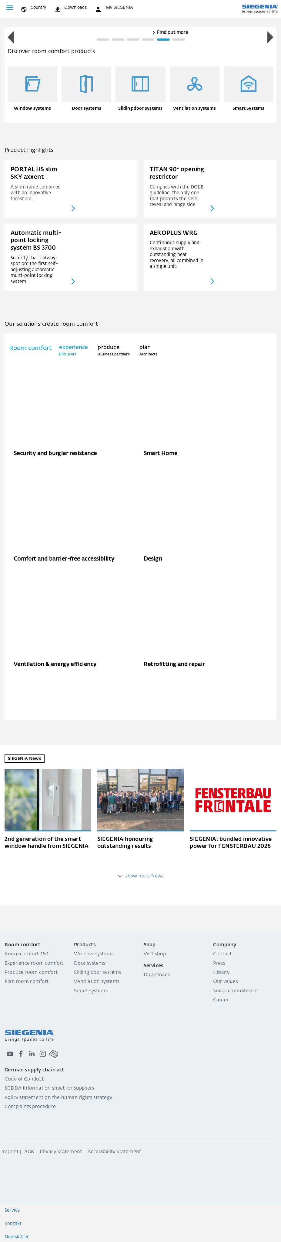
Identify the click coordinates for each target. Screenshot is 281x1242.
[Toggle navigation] (9, 7)
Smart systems (91, 991)
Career (221, 1000)
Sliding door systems (97, 972)
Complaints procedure (30, 1106)
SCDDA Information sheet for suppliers (49, 1088)
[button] (114, 7)
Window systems (93, 954)
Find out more (172, 32)
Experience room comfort (34, 963)
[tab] (73, 350)
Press (219, 963)
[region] (140, 37)
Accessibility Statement (114, 1152)
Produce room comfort (31, 972)
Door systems (89, 963)
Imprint (10, 1152)
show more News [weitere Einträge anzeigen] (141, 876)
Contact (222, 954)
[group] (140, 31)
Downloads (157, 975)
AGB (29, 1152)
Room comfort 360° (28, 954)
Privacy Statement (61, 1152)
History (221, 972)
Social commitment (235, 991)
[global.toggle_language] (33, 7)
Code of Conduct (24, 1079)
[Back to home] (260, 9)
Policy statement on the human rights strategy (58, 1097)
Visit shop (155, 954)
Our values (225, 981)
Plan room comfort (27, 981)
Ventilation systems (96, 981)
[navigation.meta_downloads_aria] (70, 7)
